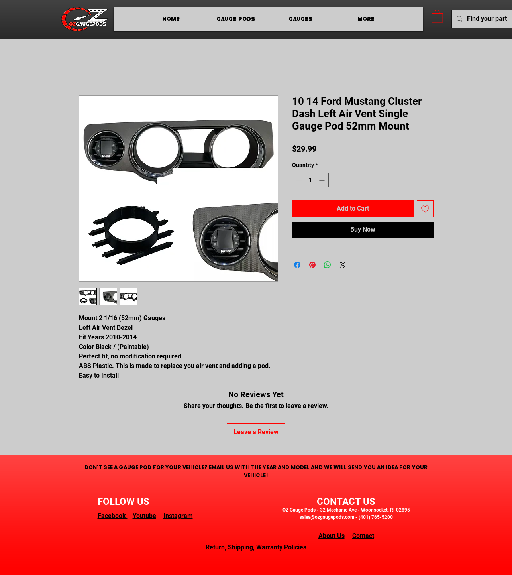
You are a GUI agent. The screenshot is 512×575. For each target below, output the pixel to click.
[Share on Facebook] (297, 265)
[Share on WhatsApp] (327, 265)
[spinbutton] (310, 180)
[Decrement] (298, 180)
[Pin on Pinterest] (312, 265)
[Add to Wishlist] (425, 208)
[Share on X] (342, 265)
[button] (437, 16)
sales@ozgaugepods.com (327, 517)
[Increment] (323, 180)
